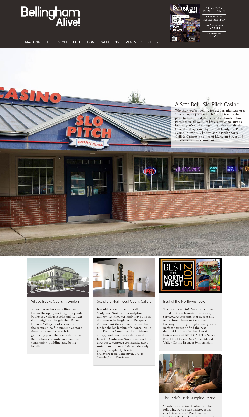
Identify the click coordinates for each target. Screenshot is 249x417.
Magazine (33, 42)
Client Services (154, 42)
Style (63, 42)
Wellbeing (110, 42)
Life (50, 42)
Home (92, 42)
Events (130, 42)
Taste (77, 42)
